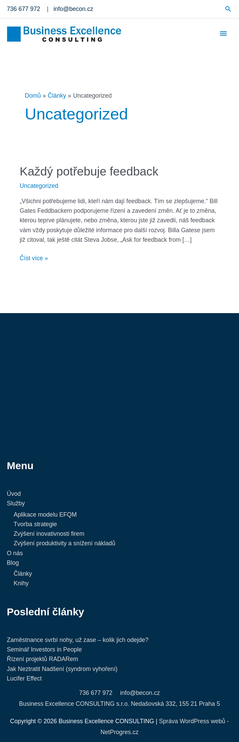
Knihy (21, 583)
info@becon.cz (140, 692)
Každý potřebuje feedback (89, 171)
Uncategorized (39, 185)
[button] (228, 9)
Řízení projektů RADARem (42, 659)
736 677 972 (96, 692)
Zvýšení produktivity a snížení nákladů (64, 543)
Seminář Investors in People (44, 649)
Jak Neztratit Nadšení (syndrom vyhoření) (62, 669)
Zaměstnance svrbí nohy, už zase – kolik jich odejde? (77, 639)
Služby (16, 503)
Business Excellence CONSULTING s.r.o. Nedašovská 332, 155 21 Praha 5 (119, 703)
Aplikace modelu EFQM (45, 514)
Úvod (14, 493)
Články (23, 573)
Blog (13, 562)
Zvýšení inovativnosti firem (49, 533)
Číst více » (34, 257)
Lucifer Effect (24, 678)
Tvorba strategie (35, 524)
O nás (15, 553)
